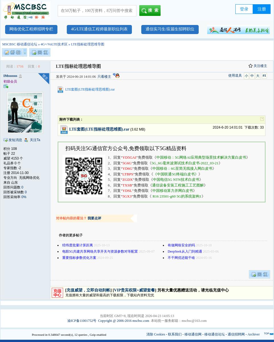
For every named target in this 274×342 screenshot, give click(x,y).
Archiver (254, 334)
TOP (266, 333)
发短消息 (15, 140)
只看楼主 (104, 77)
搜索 (151, 10)
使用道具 (235, 75)
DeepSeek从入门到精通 (185, 251)
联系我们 (175, 334)
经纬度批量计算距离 (77, 245)
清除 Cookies (155, 334)
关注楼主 (257, 66)
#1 (264, 75)
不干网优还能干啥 (181, 258)
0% (23, 197)
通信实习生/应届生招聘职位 (170, 29)
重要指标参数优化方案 (79, 258)
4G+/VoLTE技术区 (54, 44)
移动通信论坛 (214, 334)
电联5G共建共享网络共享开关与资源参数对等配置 (100, 251)
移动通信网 (193, 334)
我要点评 (94, 218)
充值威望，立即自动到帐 (88, 290)
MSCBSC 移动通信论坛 (19, 44)
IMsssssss (10, 76)
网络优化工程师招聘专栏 (31, 29)
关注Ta (35, 140)
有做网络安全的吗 (181, 245)
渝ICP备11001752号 (81, 321)
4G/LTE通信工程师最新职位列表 (99, 29)
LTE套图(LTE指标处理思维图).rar (90, 89)
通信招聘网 (236, 334)
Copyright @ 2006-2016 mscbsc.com (123, 321)
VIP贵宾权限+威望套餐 (134, 290)
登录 (244, 9)
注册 (262, 9)
